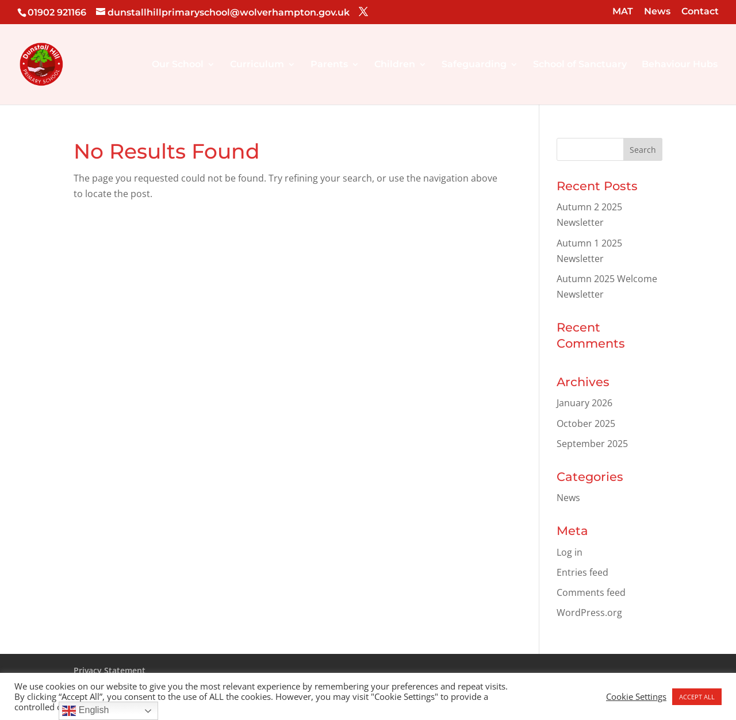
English (85, 711)
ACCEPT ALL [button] (697, 696)
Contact (700, 12)
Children (394, 65)
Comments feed (591, 592)
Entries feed (582, 572)
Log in (569, 552)
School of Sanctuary (580, 65)
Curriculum (257, 65)
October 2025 (586, 423)
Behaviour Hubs (680, 65)
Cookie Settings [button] (636, 696)
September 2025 (592, 443)
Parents (329, 65)
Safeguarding (474, 65)
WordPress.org (589, 612)
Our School (178, 65)
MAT (622, 12)
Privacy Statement (109, 670)
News (657, 12)
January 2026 (584, 402)
